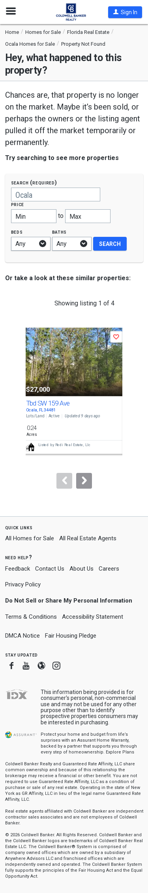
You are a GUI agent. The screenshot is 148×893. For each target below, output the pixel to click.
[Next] (84, 481)
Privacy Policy (23, 584)
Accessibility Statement (92, 616)
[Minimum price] (33, 216)
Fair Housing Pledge (70, 635)
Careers (109, 568)
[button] (125, 12)
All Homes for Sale (29, 538)
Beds (17, 232)
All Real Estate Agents (87, 538)
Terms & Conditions (31, 616)
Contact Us (49, 568)
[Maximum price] (88, 216)
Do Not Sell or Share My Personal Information (68, 600)
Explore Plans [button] (120, 752)
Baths (59, 232)
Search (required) (34, 183)
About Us (81, 568)
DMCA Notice (22, 635)
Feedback (17, 569)
